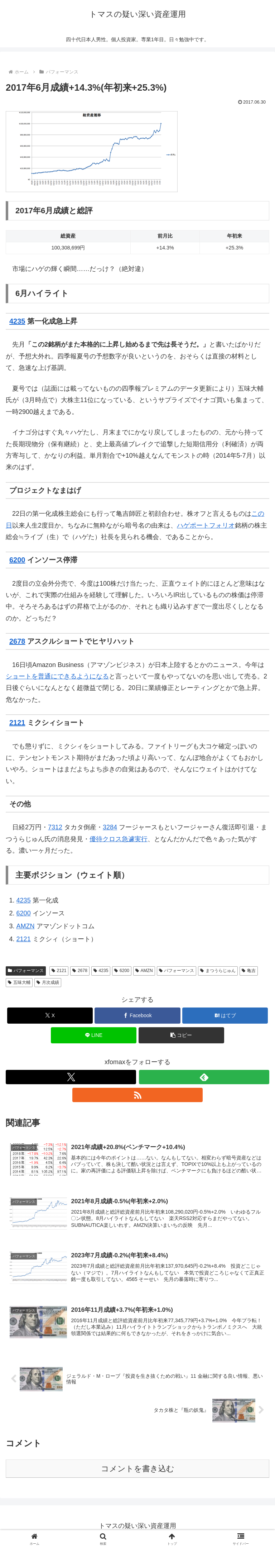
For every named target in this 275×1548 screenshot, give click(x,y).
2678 (17, 641)
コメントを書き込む (137, 1470)
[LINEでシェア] (93, 1035)
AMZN (25, 926)
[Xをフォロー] (71, 1077)
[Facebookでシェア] (137, 1016)
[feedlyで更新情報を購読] (204, 1077)
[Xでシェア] (50, 1016)
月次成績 (48, 982)
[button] (181, 1035)
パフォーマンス (26, 970)
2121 (17, 723)
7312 (55, 827)
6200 (17, 560)
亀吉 (249, 970)
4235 (17, 321)
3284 (110, 827)
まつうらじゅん (218, 970)
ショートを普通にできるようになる (57, 676)
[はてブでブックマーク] (225, 1016)
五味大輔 (19, 982)
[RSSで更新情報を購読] (137, 1095)
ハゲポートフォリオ (206, 525)
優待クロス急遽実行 (119, 839)
